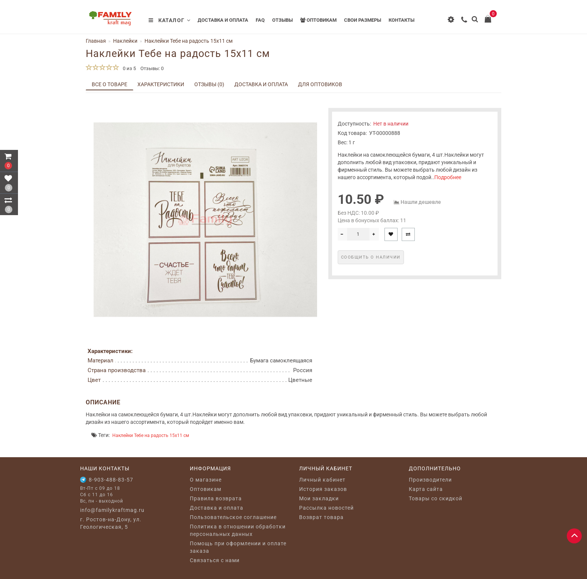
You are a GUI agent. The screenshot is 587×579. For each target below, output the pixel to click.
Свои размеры (362, 20)
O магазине (206, 480)
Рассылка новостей (326, 508)
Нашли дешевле (421, 202)
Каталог (170, 20)
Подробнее (447, 177)
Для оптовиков (320, 84)
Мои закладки (319, 498)
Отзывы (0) (209, 84)
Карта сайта (426, 489)
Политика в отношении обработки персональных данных (238, 530)
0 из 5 (128, 68)
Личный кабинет (322, 480)
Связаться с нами (215, 560)
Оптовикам (318, 20)
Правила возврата (216, 498)
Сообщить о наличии (371, 257)
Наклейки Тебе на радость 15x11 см (150, 435)
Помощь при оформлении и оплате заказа (238, 547)
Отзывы (282, 20)
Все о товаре (109, 84)
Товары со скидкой (435, 498)
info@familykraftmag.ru (112, 510)
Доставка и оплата (223, 20)
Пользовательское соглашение (233, 517)
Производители (430, 480)
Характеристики (160, 84)
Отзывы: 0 (152, 68)
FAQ (260, 20)
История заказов (323, 489)
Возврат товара (321, 517)
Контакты (401, 20)
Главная (96, 41)
